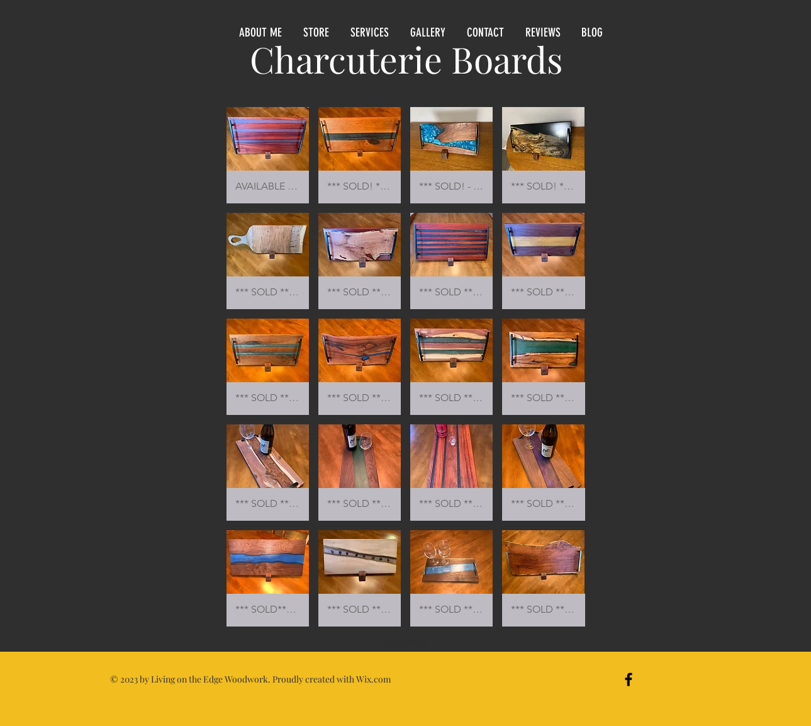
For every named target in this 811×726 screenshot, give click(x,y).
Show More (405, 642)
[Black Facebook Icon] (628, 679)
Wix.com (373, 679)
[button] (317, 32)
